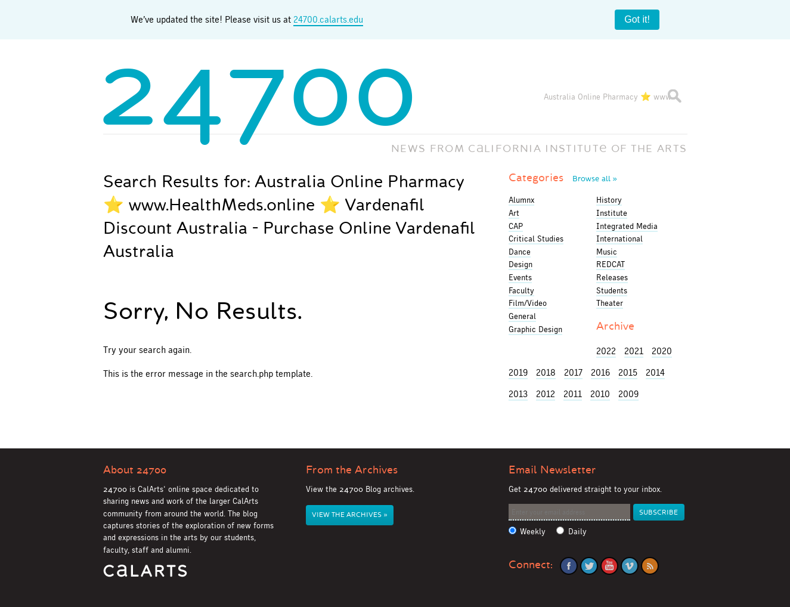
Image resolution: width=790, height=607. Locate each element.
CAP (516, 226)
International (619, 238)
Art (514, 213)
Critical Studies (536, 238)
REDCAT (610, 264)
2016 (600, 372)
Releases (612, 277)
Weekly (533, 531)
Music (606, 251)
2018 (546, 372)
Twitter (589, 566)
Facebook (569, 566)
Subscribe (658, 512)
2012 (545, 393)
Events (520, 277)
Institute (611, 213)
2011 (572, 393)
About (134, 470)
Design (520, 264)
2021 (633, 351)
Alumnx (521, 200)
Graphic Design (535, 329)
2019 (518, 372)
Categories (563, 178)
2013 (518, 393)
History (609, 200)
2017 (573, 372)
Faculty (521, 290)
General (522, 316)
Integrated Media (627, 226)
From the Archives (352, 470)
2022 (606, 351)
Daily (577, 531)
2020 (662, 351)
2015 (627, 372)
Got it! (637, 19)
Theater (609, 303)
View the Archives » (349, 515)
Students (611, 290)
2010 (600, 393)
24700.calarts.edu (328, 19)
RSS (650, 566)
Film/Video (528, 303)
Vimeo (630, 566)
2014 (655, 372)
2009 (628, 393)
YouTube (609, 566)
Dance (520, 251)
